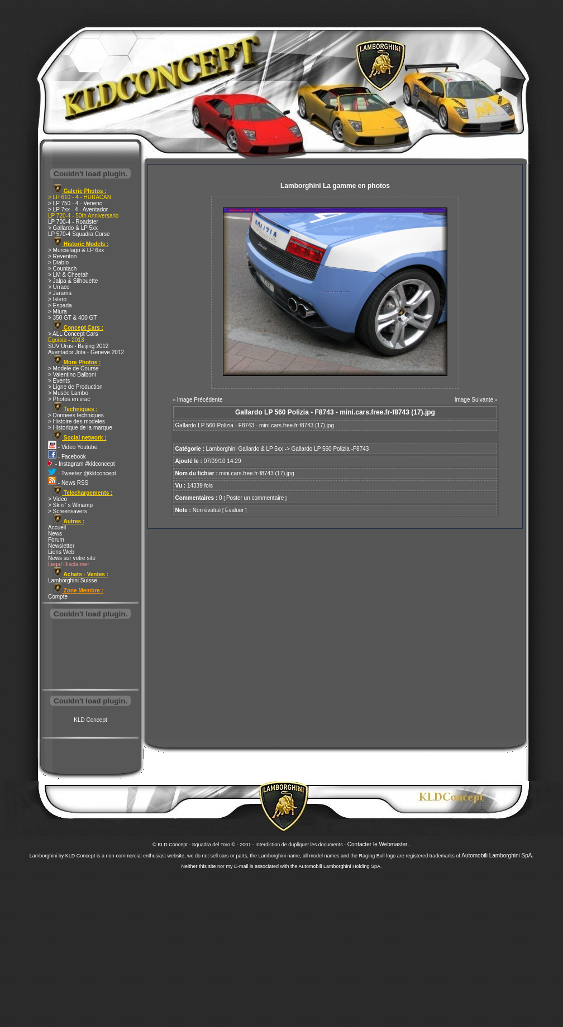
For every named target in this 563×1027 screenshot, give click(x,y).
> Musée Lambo (68, 393)
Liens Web (61, 552)
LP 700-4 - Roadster (73, 222)
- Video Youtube (72, 447)
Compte (58, 597)
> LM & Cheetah (68, 275)
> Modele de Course (73, 368)
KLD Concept (90, 720)
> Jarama (59, 293)
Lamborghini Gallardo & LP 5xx (244, 449)
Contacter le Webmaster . (379, 844)
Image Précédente (200, 400)
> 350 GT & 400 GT (72, 318)
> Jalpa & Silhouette (73, 281)
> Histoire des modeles (76, 421)
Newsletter (61, 546)
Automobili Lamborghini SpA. (497, 855)
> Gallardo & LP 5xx (73, 228)
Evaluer (234, 510)
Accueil (57, 527)
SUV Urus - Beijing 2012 (78, 346)
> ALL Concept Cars (73, 334)
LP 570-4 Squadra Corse (78, 234)
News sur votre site (72, 558)
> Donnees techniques (76, 415)
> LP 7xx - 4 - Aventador (78, 209)
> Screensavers (67, 511)
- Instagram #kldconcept (81, 464)
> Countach (62, 269)
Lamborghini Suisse (72, 580)
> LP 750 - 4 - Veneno (75, 203)
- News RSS (68, 483)
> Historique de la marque (80, 428)
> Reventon (62, 256)
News (55, 534)
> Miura (57, 311)
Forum (56, 540)
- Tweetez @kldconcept (82, 473)
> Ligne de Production (75, 387)
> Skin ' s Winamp (70, 505)
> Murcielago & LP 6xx (76, 250)
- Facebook (67, 457)
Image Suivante (474, 400)
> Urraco (59, 287)
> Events (59, 381)
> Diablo (58, 262)
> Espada (60, 305)
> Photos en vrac (69, 399)
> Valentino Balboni (72, 375)
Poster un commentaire (255, 498)
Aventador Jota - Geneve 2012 (86, 352)
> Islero (57, 299)
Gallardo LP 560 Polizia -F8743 (330, 449)
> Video (57, 499)
